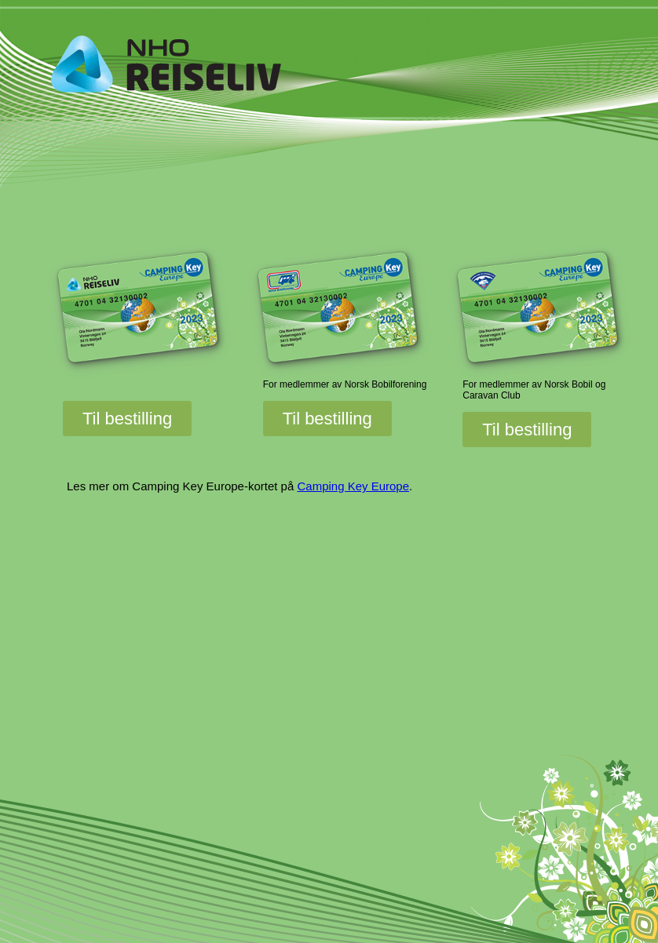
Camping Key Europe (353, 486)
